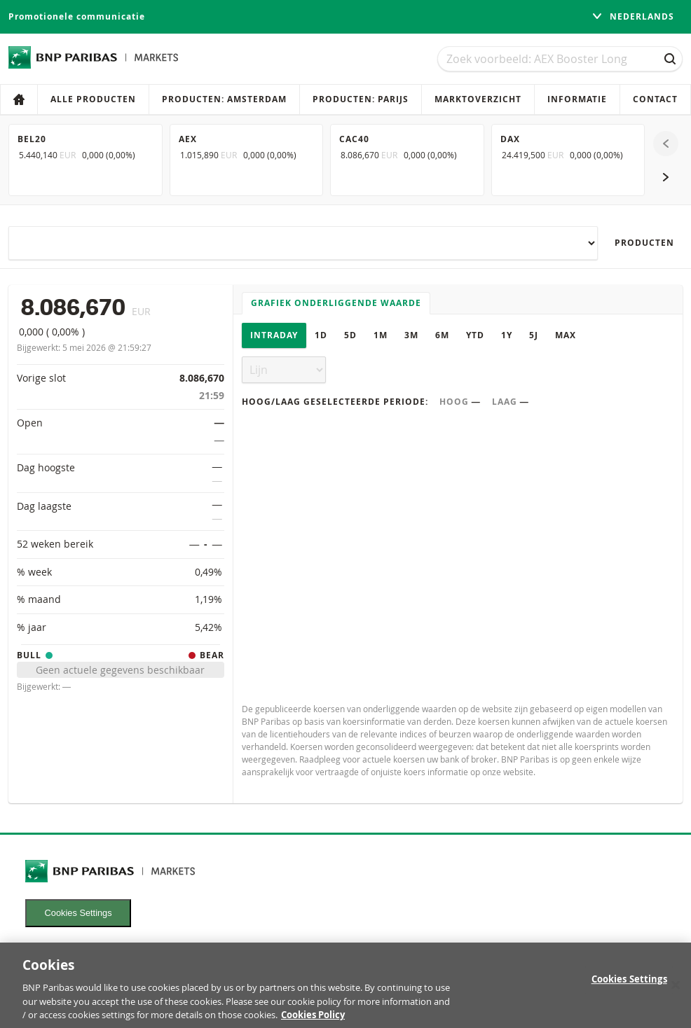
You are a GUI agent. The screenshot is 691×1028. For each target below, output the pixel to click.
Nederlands (632, 16)
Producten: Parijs (361, 99)
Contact (655, 99)
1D (321, 335)
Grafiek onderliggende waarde (336, 303)
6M (442, 335)
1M (381, 335)
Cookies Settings (78, 913)
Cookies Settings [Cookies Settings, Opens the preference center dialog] (629, 986)
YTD (475, 335)
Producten (644, 243)
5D (350, 335)
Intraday (274, 335)
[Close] (675, 992)
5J (533, 335)
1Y (506, 335)
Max (565, 335)
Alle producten (93, 99)
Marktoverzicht (478, 99)
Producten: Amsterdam (224, 99)
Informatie (577, 99)
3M (411, 335)
